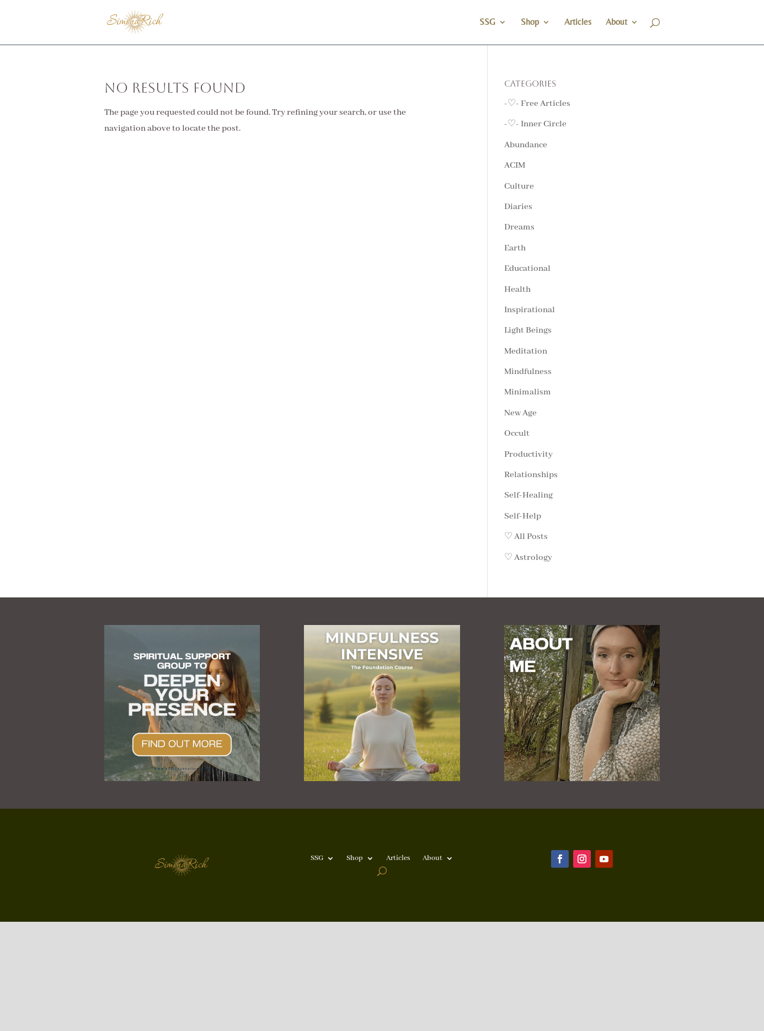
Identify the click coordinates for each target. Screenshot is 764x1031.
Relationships (531, 474)
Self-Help (522, 516)
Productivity (528, 454)
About (616, 22)
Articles (577, 22)
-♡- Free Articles (537, 103)
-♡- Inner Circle (535, 124)
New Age (520, 413)
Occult (517, 433)
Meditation (525, 351)
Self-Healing (528, 495)
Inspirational (529, 310)
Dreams (519, 227)
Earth (515, 248)
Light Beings (528, 330)
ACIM (514, 165)
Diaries (518, 206)
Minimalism (527, 392)
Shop (530, 22)
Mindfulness (528, 371)
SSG (487, 22)
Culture (519, 186)
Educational (527, 268)
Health (517, 289)
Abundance (525, 145)
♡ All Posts (526, 536)
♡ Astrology (528, 557)
